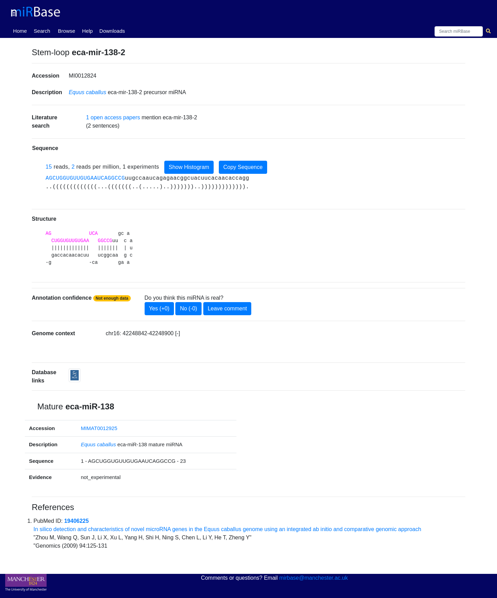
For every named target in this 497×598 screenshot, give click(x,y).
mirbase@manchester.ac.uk (313, 578)
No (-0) (188, 308)
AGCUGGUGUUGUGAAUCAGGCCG (85, 178)
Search (42, 31)
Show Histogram (189, 167)
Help (87, 31)
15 (49, 167)
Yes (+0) (159, 308)
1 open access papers (113, 117)
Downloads (112, 31)
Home (21, 30)
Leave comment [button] (227, 308)
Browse (66, 31)
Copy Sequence (243, 167)
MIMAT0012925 (99, 428)
